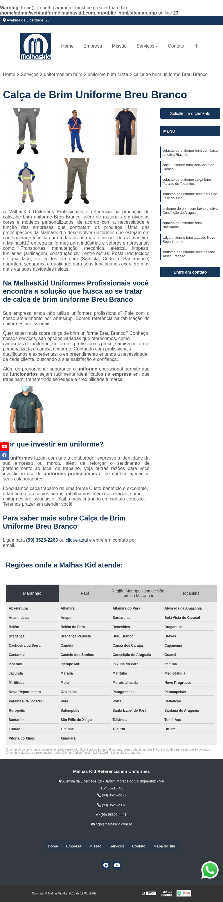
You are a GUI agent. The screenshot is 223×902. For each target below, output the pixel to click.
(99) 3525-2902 (111, 805)
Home (67, 46)
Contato (176, 46)
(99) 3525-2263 (42, 540)
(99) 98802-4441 (111, 815)
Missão (119, 46)
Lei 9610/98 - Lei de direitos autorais (116, 753)
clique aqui (77, 540)
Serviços (145, 46)
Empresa (92, 46)
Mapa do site (164, 846)
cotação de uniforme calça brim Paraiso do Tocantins (186, 184)
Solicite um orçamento (190, 114)
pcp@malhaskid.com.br (111, 825)
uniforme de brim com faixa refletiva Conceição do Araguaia (189, 214)
